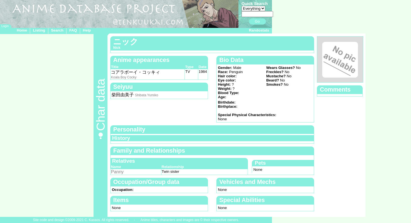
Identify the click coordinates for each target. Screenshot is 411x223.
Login (5, 26)
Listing (39, 30)
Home (22, 30)
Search (57, 30)
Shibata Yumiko (146, 95)
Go (257, 21)
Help (87, 30)
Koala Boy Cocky (123, 77)
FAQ (73, 30)
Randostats (259, 30)
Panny (117, 171)
